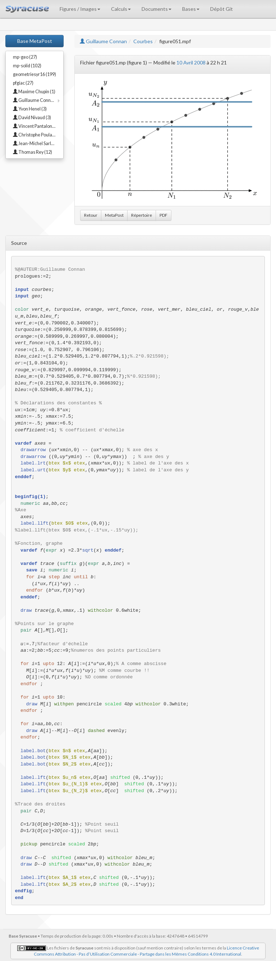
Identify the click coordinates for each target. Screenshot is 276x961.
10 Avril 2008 (191, 62)
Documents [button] (156, 9)
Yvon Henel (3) (30, 109)
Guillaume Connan (103, 41)
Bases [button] (190, 9)
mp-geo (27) (25, 57)
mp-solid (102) (27, 65)
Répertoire (141, 215)
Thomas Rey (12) (32, 152)
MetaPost (114, 215)
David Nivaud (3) (32, 117)
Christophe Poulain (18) (38, 135)
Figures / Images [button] (80, 9)
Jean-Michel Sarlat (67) (38, 143)
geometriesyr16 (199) (34, 74)
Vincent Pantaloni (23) (37, 126)
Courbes (143, 41)
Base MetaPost (34, 41)
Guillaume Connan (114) (38, 100)
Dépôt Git (221, 9)
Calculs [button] (121, 9)
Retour (90, 215)
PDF (163, 215)
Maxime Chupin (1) (34, 91)
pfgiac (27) (23, 83)
